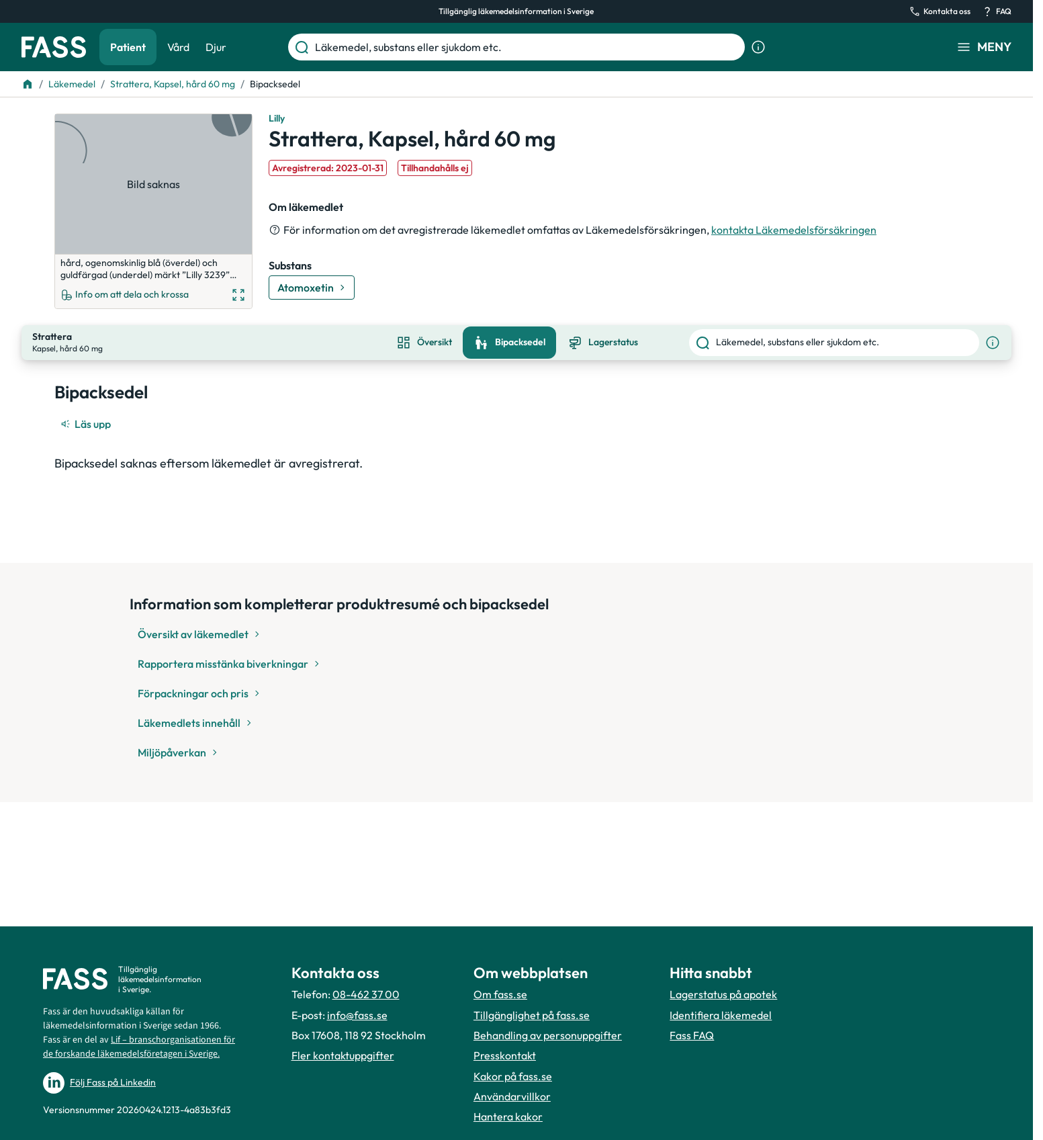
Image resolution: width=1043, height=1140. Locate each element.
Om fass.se (500, 994)
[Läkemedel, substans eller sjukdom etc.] (527, 47)
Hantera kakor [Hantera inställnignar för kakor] (508, 1116)
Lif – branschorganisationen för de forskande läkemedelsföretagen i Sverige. (139, 1047)
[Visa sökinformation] (758, 47)
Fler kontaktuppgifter (342, 1055)
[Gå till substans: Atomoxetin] (312, 287)
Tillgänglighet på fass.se (531, 1015)
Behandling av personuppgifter (547, 1035)
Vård (178, 47)
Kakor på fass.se (512, 1076)
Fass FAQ (692, 1035)
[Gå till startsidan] (53, 47)
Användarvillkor (512, 1096)
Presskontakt (504, 1055)
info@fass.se (357, 1015)
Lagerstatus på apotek (723, 994)
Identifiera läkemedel (721, 1015)
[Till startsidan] (27, 84)
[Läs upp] (86, 413)
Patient (128, 47)
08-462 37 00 (366, 994)
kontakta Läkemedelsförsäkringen (793, 229)
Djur (216, 47)
